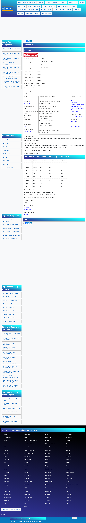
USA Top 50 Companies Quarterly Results (10, 367)
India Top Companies (9, 314)
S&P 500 (20, 13)
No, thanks (74, 518)
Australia (40, 2)
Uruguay (68, 503)
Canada (48, 2)
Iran (46, 462)
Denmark (48, 450)
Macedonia (27, 475)
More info (38, 521)
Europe (65, 6)
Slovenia (68, 494)
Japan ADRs (28, 207)
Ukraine (47, 503)
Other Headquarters (34, 6)
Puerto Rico (7, 491)
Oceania (72, 6)
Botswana (69, 437)
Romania (48, 491)
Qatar (26, 491)
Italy (76, 2)
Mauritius (6, 478)
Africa (44, 6)
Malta (68, 475)
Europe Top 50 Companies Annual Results (11, 372)
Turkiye (68, 500)
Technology (74, 111)
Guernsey (6, 459)
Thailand (48, 500)
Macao (6, 475)
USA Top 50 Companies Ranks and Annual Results (11, 362)
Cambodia (69, 440)
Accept (68, 518)
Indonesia (27, 462)
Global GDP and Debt (32, 13)
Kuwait (68, 469)
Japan (82, 2)
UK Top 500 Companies (10, 238)
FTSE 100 (6, 150)
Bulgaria (47, 440)
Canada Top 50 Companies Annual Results (11, 339)
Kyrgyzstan (7, 472)
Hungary (47, 459)
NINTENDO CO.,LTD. (77, 116)
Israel (26, 466)
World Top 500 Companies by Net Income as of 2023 (11, 77)
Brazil (5, 440)
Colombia (27, 447)
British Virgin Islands (30, 440)
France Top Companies (10, 300)
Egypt (68, 450)
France (55, 2)
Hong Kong (27, 459)
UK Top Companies (8, 307)
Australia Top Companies (10, 293)
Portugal (68, 488)
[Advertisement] (43, 29)
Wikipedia (74, 121)
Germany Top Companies (10, 304)
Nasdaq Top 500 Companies (11, 235)
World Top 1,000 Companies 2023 (11, 54)
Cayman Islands (29, 443)
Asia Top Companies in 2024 (11, 408)
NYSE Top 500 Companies (11, 231)
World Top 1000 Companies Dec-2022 (11, 59)
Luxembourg (70, 472)
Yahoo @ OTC (75, 126)
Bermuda (48, 437)
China (5, 447)
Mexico (26, 478)
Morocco (6, 481)
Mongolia (69, 478)
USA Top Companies (9, 311)
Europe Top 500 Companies (11, 228)
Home (3, 18)
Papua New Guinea (72, 484)
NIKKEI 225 (27, 209)
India (70, 2)
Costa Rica (48, 447)
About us (5, 509)
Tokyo (26, 214)
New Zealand (49, 481)
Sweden (68, 497)
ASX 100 (5, 139)
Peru (5, 488)
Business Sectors (46, 9)
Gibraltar (48, 456)
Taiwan (26, 500)
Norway (6, 484)
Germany (63, 2)
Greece (68, 456)
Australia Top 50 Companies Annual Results (11, 334)
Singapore (27, 494)
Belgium (26, 437)
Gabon (6, 456)
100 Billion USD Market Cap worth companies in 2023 (11, 82)
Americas (52, 6)
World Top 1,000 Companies (26, 2)
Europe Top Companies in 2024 (10, 412)
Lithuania (48, 472)
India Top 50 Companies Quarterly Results (10, 348)
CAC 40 (5, 146)
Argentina (6, 434)
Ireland (68, 462)
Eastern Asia (27, 131)
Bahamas (69, 434)
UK (19, 6)
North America (22, 9)
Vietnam (26, 507)
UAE (5, 503)
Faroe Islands (28, 453)
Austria (47, 434)
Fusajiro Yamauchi (29, 104)
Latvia (26, 472)
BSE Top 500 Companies (10, 224)
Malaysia (48, 475)
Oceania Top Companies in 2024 (11, 422)
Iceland (68, 459)
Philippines (27, 488)
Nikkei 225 (6, 160)
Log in (3, 514)
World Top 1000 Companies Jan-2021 (11, 68)
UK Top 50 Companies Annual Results (9, 353)
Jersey (6, 469)
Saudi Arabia (7, 494)
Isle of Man (7, 466)
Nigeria (68, 481)
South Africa (7, 497)
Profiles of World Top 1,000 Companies (11, 87)
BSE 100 (5, 143)
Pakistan (27, 484)
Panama (47, 484)
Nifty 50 (5, 157)
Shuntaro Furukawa (30, 99)
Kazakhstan (48, 469)
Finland (47, 453)
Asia (59, 6)
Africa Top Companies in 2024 (10, 399)
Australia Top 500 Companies (8, 220)
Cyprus (6, 450)
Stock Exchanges (59, 9)
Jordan (26, 469)
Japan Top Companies (9, 321)
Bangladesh (7, 437)
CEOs (69, 9)
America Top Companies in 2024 (11, 404)
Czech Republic (29, 450)
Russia (68, 491)
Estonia (6, 453)
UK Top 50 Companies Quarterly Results (9, 357)
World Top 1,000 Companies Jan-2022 (11, 63)
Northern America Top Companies (9, 417)
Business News (46, 13)
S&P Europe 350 (8, 167)
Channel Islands (50, 443)
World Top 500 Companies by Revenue (11, 73)
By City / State (33, 9)
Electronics (74, 102)
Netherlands (28, 481)
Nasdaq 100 (6, 153)
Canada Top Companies (10, 297)
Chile (67, 443)
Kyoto (25, 122)
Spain (47, 497)
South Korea (28, 497)
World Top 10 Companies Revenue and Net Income (10, 376)
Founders (76, 9)
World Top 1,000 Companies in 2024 (11, 49)
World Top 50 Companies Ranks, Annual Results (10, 386)
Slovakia (47, 494)
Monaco (47, 478)
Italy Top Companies (9, 318)
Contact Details (15, 509)
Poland (47, 488)
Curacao (68, 447)
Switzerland (7, 500)
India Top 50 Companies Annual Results (10, 343)
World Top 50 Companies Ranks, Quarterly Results (10, 381)
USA (24, 6)
